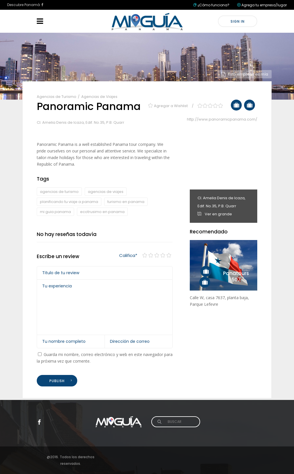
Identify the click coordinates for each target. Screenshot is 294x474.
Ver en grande (215, 214)
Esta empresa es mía (244, 74)
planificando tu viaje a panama (69, 201)
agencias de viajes (105, 191)
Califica (128, 255)
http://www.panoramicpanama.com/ (222, 119)
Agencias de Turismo (57, 96)
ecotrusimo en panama (102, 211)
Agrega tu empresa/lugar (264, 5)
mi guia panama (55, 211)
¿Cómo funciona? (213, 5)
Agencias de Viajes (99, 96)
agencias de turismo (59, 191)
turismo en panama (125, 201)
